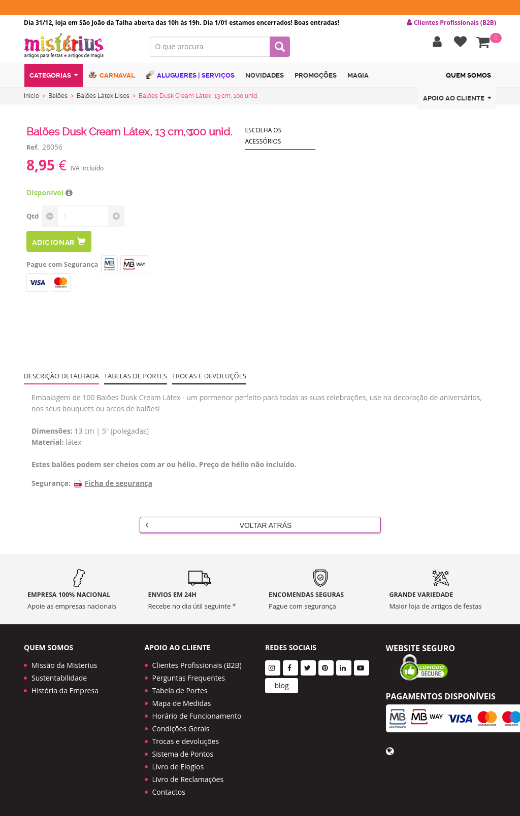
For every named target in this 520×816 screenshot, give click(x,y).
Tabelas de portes (135, 377)
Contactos (168, 788)
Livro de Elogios (178, 762)
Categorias (53, 78)
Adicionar (59, 243)
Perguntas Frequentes (188, 674)
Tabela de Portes (180, 686)
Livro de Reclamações (188, 775)
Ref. (32, 149)
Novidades (264, 78)
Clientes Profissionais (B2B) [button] (451, 23)
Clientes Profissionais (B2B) (197, 661)
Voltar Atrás (218, 527)
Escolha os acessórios (263, 138)
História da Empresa (65, 686)
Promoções (316, 78)
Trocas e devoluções (209, 377)
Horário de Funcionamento (197, 712)
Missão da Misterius (64, 661)
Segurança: (51, 485)
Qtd (32, 218)
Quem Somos (468, 78)
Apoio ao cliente (457, 101)
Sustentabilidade (59, 674)
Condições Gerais (181, 724)
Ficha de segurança (112, 485)
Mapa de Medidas (181, 699)
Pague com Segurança (62, 266)
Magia (358, 78)
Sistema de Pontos (183, 750)
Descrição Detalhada (61, 377)
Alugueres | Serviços (190, 77)
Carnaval (111, 77)
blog (281, 681)
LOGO (79, 48)
